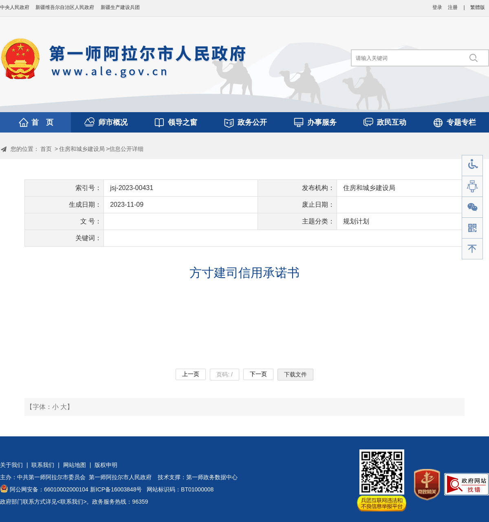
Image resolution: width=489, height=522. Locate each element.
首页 (46, 149)
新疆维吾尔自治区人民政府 (64, 7)
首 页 (42, 122)
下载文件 (295, 374)
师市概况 (113, 122)
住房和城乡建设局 (82, 149)
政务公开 (252, 122)
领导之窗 (182, 122)
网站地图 (74, 465)
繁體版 (477, 7)
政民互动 (391, 122)
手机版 (472, 228)
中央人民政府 (14, 7)
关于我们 (11, 465)
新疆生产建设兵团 (120, 7)
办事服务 (322, 122)
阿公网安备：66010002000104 (49, 489)
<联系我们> (71, 501)
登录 (437, 7)
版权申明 (106, 465)
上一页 (190, 374)
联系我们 (42, 465)
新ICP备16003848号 (116, 489)
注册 (453, 7)
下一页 (258, 374)
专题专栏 (461, 122)
